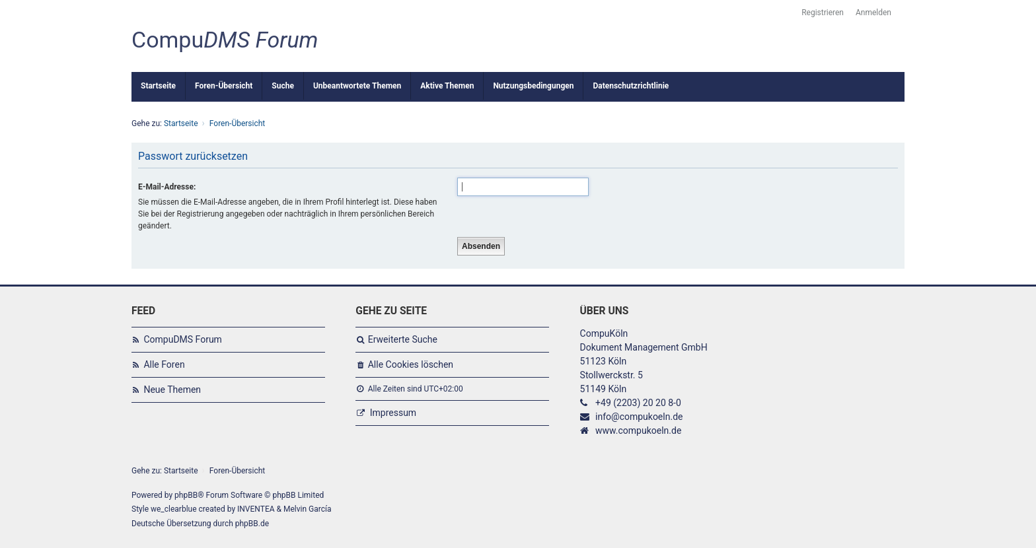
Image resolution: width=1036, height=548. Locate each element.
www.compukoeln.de (638, 430)
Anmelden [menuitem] (873, 12)
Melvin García (307, 509)
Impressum (393, 412)
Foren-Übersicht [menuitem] (223, 85)
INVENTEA (255, 509)
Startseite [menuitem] (158, 85)
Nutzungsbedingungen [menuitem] (533, 85)
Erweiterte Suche (402, 339)
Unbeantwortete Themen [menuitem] (357, 85)
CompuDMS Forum (182, 339)
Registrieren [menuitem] (822, 12)
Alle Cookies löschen (410, 364)
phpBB (186, 495)
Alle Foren (163, 364)
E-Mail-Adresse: (167, 186)
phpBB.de (252, 523)
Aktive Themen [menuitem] (447, 85)
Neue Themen (172, 389)
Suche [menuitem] (283, 85)
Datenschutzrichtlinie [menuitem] (631, 85)
